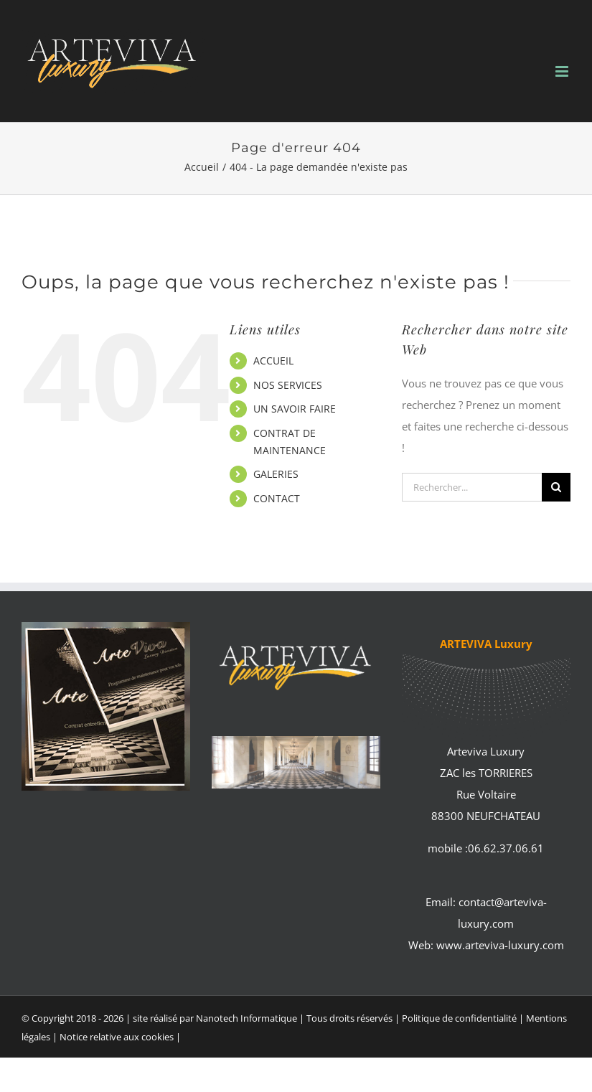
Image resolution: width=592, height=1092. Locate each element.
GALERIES (276, 474)
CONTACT (276, 498)
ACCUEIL (273, 360)
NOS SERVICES (287, 385)
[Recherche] (556, 487)
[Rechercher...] (472, 487)
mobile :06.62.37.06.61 (486, 848)
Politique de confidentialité (459, 1018)
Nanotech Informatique (246, 1018)
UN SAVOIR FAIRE (294, 408)
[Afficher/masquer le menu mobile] (562, 71)
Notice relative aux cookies (117, 1036)
